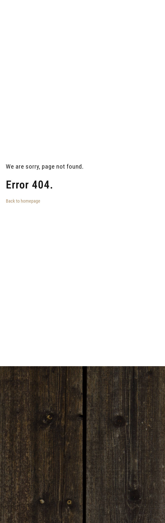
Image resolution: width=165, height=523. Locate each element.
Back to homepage (23, 201)
